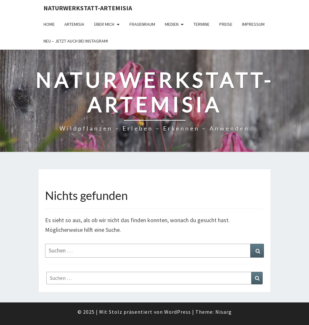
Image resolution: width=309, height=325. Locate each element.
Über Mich (104, 24)
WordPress (177, 312)
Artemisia (74, 24)
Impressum (253, 24)
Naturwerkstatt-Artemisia (87, 8)
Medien (172, 24)
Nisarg (223, 312)
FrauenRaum (142, 24)
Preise (225, 24)
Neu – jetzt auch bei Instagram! (75, 41)
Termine (201, 24)
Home (49, 24)
